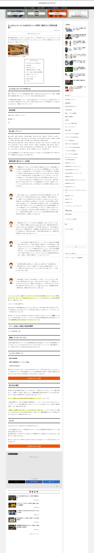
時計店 (20, 454)
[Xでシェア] (16, 482)
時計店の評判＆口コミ (12, 454)
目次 (32, 60)
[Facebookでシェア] (34, 482)
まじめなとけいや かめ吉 (18, 123)
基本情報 (29, 65)
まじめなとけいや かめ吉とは (34, 63)
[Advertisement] (34, 468)
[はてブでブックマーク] (51, 482)
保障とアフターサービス (32, 74)
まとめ (28, 81)
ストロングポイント (31, 77)
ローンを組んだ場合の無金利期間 (34, 72)
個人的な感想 (30, 79)
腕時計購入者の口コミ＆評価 (33, 70)
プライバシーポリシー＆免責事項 (74, 260)
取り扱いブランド (31, 67)
